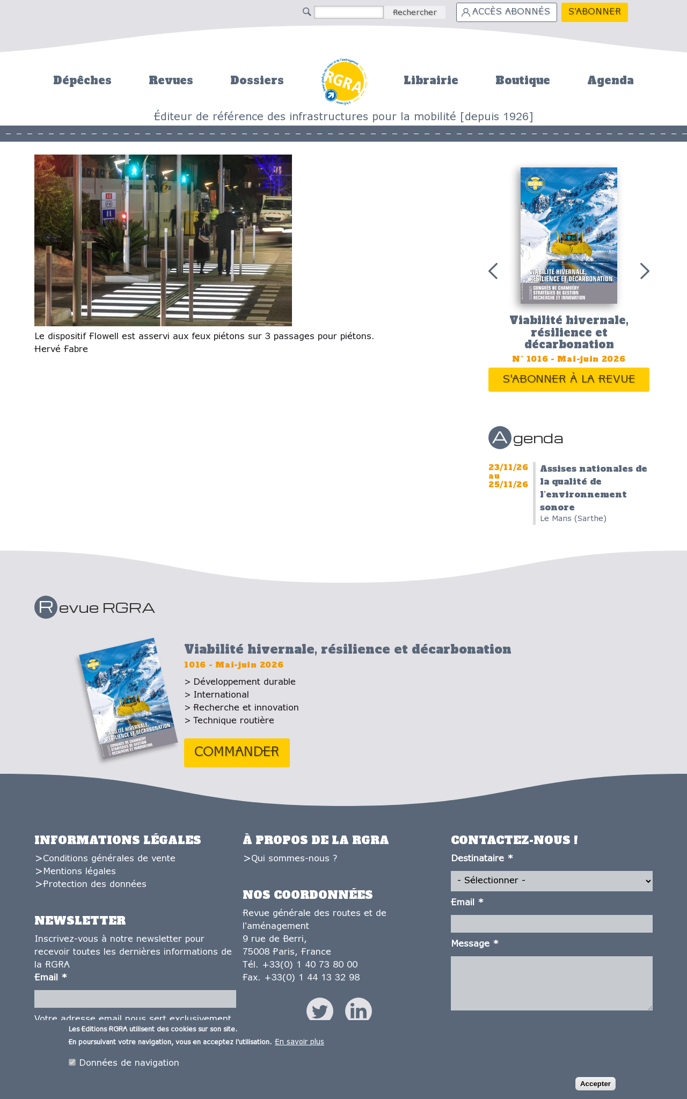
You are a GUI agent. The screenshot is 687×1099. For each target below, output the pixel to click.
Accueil (343, 80)
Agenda (610, 80)
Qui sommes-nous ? (294, 859)
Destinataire (482, 859)
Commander (237, 752)
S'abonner (594, 12)
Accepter (595, 1085)
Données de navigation (129, 1064)
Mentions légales (79, 872)
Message (475, 944)
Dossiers (257, 80)
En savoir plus (299, 1043)
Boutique (522, 80)
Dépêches (82, 80)
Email (50, 978)
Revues (171, 80)
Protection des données (95, 885)
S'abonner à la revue (569, 380)
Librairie (431, 80)
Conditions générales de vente (109, 859)
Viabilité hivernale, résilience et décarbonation (568, 332)
